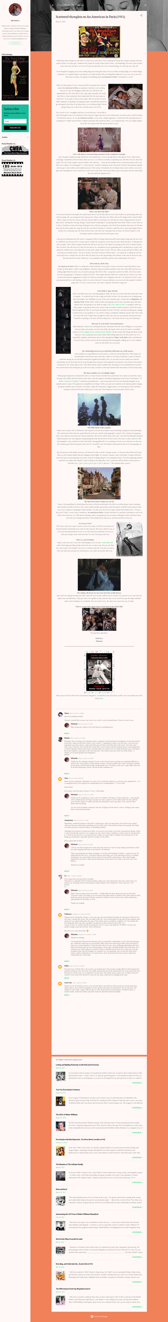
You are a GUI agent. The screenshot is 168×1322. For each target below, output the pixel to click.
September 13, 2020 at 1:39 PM (87, 934)
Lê (65, 876)
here (108, 173)
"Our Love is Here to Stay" (116, 305)
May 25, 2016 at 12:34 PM (85, 794)
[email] (15, 121)
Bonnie (67, 738)
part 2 (81, 463)
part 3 (86, 463)
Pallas (66, 966)
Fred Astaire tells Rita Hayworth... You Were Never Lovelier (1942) (80, 1139)
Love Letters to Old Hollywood (70, 5)
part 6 (101, 463)
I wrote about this (107, 542)
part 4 (91, 463)
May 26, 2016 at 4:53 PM (85, 844)
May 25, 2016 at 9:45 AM (76, 778)
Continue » (137, 1083)
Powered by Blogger (99, 1316)
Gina (66, 778)
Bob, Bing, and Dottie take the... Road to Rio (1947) (74, 1264)
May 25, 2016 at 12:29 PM (85, 758)
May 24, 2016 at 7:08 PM (77, 713)
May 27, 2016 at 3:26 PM (74, 876)
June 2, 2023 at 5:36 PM (79, 983)
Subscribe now (15, 128)
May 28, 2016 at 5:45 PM (85, 890)
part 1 (77, 463)
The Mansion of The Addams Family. (69, 1164)
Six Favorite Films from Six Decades (69, 1239)
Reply (66, 733)
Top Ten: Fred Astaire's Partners (68, 1089)
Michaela (74, 724)
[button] (141, 15)
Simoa (66, 713)
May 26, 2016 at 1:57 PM (81, 820)
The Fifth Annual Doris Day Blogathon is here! (73, 1288)
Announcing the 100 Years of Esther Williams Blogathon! (77, 1214)
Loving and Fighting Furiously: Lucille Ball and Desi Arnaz (77, 1064)
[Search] (145, 6)
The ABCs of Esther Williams (66, 1114)
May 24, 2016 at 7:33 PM (85, 724)
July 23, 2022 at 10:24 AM (77, 966)
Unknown (68, 914)
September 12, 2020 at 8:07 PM (81, 914)
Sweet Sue (68, 983)
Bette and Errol (61, 1189)
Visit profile (15, 43)
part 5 (96, 463)
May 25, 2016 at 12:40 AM (77, 738)
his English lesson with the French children (96, 332)
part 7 (108, 463)
